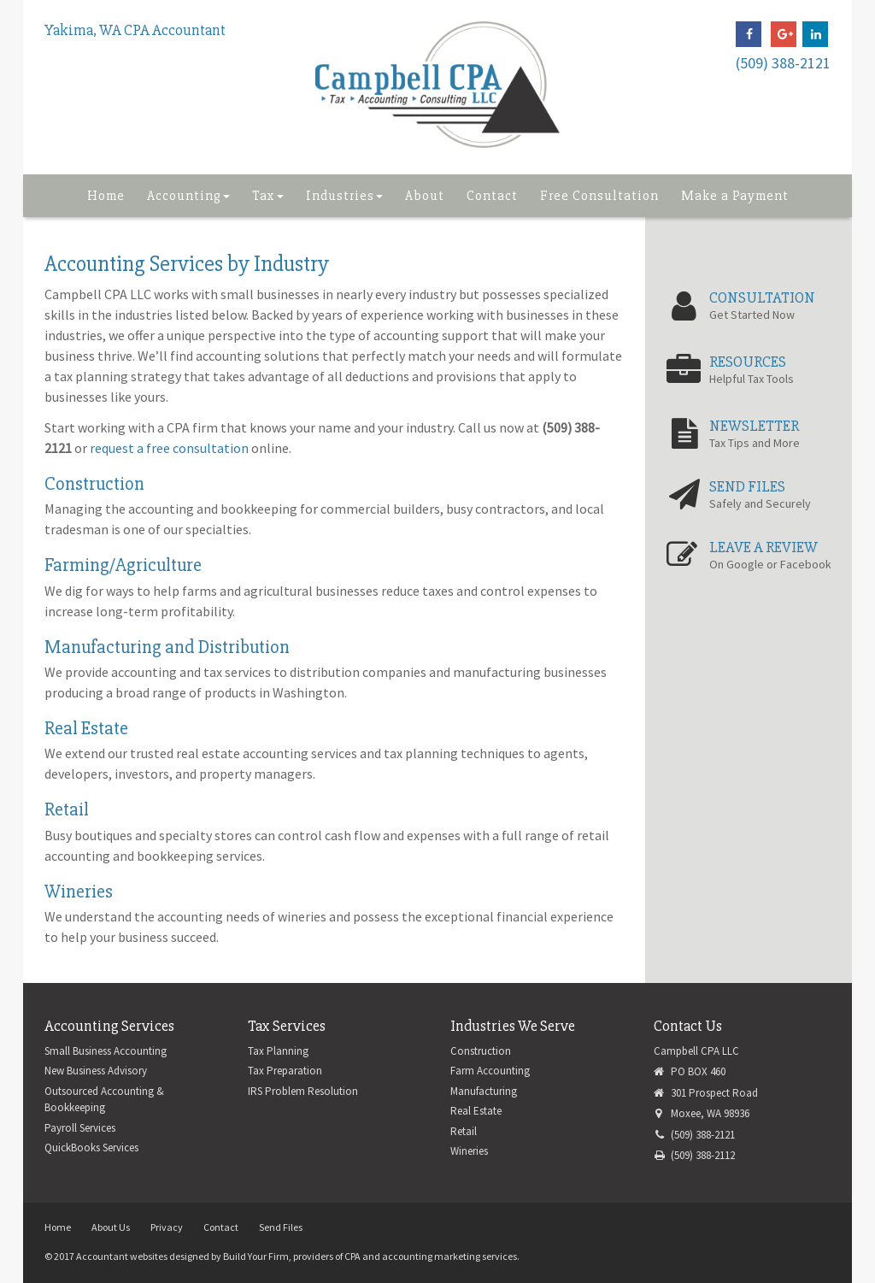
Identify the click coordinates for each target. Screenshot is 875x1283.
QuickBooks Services (91, 1147)
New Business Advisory (95, 1070)
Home (106, 195)
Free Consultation (599, 195)
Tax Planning (278, 1051)
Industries (344, 195)
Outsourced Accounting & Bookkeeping (104, 1099)
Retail (66, 809)
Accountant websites (121, 1256)
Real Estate (86, 728)
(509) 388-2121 (783, 63)
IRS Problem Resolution (303, 1091)
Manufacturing (483, 1091)
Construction (94, 484)
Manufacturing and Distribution (167, 647)
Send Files (280, 1227)
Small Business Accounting (105, 1051)
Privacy (166, 1227)
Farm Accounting (490, 1070)
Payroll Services (79, 1128)
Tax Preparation (285, 1070)
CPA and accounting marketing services (430, 1256)
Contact (492, 195)
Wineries (78, 891)
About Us (110, 1227)
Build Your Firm (256, 1256)
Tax (268, 195)
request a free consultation (169, 447)
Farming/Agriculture (123, 565)
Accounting (188, 195)
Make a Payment (735, 195)
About (424, 195)
